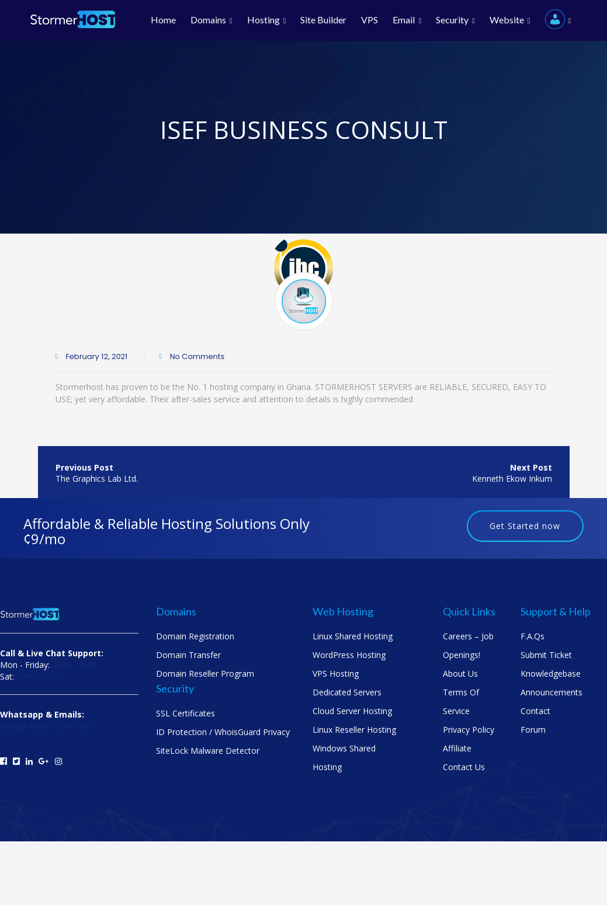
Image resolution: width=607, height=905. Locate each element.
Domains (211, 20)
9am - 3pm (37, 676)
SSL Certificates (185, 713)
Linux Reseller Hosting (354, 729)
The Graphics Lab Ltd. (97, 478)
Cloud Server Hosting (352, 710)
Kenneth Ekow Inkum (512, 478)
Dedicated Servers (347, 692)
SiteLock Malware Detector (207, 750)
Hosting (266, 20)
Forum (533, 729)
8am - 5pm (75, 664)
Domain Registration (195, 636)
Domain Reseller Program (205, 673)
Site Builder (323, 20)
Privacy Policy (468, 729)
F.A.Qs (532, 636)
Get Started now (525, 525)
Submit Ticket (546, 654)
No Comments (196, 356)
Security (455, 20)
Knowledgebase (551, 673)
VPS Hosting (336, 673)
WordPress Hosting (349, 654)
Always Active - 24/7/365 (46, 726)
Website (510, 20)
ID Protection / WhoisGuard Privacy (223, 731)
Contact (535, 710)
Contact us (464, 766)
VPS (369, 20)
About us (460, 673)
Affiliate (457, 748)
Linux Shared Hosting (353, 636)
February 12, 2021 (96, 356)
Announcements (551, 692)
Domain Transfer (188, 654)
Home (163, 20)
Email (407, 20)
